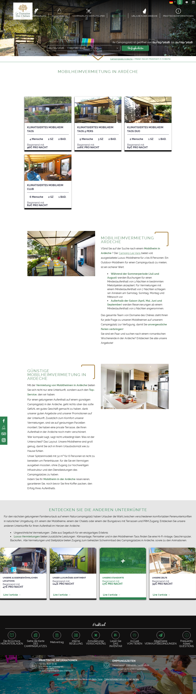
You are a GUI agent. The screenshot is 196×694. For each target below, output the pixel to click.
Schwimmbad (59, 16)
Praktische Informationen (178, 16)
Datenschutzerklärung (115, 679)
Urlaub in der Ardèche (144, 16)
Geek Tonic (97, 679)
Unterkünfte (118, 16)
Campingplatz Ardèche (121, 59)
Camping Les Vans (130, 253)
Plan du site (133, 679)
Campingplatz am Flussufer (89, 16)
